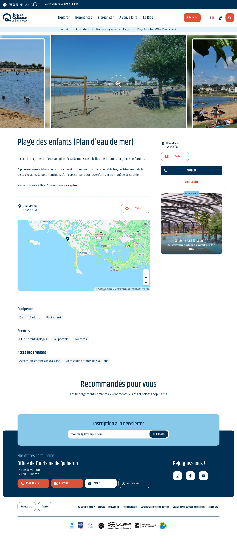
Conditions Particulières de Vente (155, 507)
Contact (96, 483)
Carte (177, 156)
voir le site (191, 182)
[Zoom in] (146, 272)
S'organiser (106, 18)
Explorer (63, 18)
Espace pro (26, 506)
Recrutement (113, 507)
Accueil (64, 29)
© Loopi (145, 289)
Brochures (64, 483)
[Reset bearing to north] (146, 282)
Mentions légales (130, 507)
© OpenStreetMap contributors (127, 289)
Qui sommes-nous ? (86, 507)
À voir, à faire (128, 18)
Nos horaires (133, 483)
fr (211, 18)
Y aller (138, 208)
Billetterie (192, 17)
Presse (45, 506)
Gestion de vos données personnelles (189, 507)
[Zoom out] (146, 277)
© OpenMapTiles (104, 289)
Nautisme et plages (106, 29)
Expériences (83, 18)
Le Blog (148, 18)
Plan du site (213, 507)
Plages (126, 29)
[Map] (84, 255)
